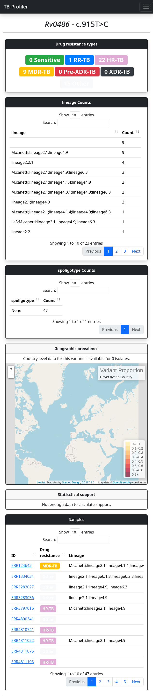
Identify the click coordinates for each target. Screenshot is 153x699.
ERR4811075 (22, 651)
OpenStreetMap (122, 482)
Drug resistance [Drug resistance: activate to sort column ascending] (50, 552)
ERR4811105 (22, 661)
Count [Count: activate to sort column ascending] (128, 132)
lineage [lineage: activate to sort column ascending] (18, 132)
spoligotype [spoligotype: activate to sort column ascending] (22, 300)
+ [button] (11, 369)
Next (136, 251)
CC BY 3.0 (88, 482)
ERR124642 (21, 565)
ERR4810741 (22, 629)
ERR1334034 (22, 576)
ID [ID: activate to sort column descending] (13, 555)
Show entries (76, 115)
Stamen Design (71, 482)
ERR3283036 (22, 597)
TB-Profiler (16, 6)
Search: (76, 122)
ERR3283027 (22, 587)
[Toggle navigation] (146, 7)
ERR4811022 (22, 640)
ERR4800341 (22, 619)
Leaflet (41, 482)
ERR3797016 (22, 608)
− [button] (11, 375)
